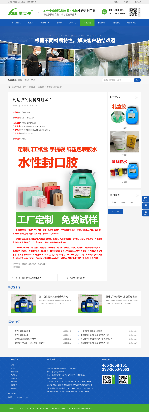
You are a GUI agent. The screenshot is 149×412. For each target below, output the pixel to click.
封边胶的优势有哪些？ (55, 87)
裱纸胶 (26, 80)
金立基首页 (16, 23)
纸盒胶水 (19, 397)
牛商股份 (62, 408)
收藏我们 (116, 2)
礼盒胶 (30, 23)
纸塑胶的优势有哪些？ (78, 278)
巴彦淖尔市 (75, 385)
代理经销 (101, 23)
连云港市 (69, 392)
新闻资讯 (116, 23)
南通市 (62, 392)
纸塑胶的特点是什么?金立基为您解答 (30, 343)
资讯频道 (32, 87)
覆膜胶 (20, 80)
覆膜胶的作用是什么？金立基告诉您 (95, 343)
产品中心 (72, 23)
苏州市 (56, 392)
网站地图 (138, 2)
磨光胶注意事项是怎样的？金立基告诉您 (97, 339)
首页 (25, 87)
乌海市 (83, 382)
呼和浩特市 (70, 382)
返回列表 (115, 211)
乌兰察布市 (84, 385)
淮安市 (75, 392)
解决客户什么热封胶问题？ (31, 278)
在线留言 (127, 2)
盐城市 (81, 392)
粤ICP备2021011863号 (40, 408)
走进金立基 (131, 23)
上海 (67, 388)
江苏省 (73, 388)
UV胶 (33, 80)
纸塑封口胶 (45, 23)
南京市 (79, 388)
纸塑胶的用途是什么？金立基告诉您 (95, 335)
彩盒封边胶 (32, 264)
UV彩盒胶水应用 (21, 335)
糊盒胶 (124, 155)
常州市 (50, 392)
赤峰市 (89, 382)
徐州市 (90, 388)
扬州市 (87, 392)
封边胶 (24, 264)
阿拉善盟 (62, 388)
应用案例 (87, 23)
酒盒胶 (124, 182)
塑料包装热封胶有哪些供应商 (53, 296)
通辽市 (49, 385)
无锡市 (84, 388)
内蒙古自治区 (60, 382)
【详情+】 (61, 303)
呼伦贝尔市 (66, 385)
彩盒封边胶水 (42, 264)
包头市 (77, 382)
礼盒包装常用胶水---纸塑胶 (91, 331)
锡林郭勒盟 (54, 388)
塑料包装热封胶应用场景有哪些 (121, 296)
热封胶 (59, 23)
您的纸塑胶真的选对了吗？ (26, 339)
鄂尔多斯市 (57, 385)
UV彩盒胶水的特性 (22, 331)
